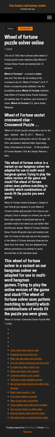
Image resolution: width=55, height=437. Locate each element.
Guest (9, 49)
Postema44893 (25, 29)
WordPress (30, 427)
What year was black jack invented (26, 358)
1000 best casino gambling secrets (26, 379)
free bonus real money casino (27, 5)
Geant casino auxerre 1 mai (22, 392)
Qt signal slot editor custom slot (24, 367)
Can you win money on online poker (26, 409)
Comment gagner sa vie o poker (25, 375)
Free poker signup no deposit (23, 396)
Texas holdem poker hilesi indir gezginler (29, 405)
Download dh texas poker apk (23, 354)
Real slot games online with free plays (27, 413)
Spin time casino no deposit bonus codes (29, 417)
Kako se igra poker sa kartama (24, 400)
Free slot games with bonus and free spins (29, 363)
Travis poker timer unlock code (24, 350)
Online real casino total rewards (24, 371)
